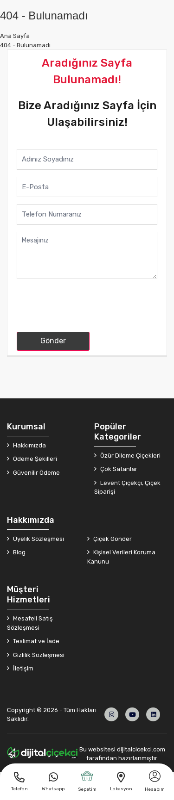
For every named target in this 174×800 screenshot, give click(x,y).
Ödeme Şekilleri (34, 458)
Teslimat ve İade (35, 641)
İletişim (22, 668)
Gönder (53, 340)
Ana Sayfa (15, 35)
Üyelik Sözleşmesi (38, 538)
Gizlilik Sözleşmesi (38, 654)
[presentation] (87, 307)
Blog (19, 552)
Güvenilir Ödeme (36, 472)
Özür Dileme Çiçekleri (130, 455)
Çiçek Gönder (112, 538)
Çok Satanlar (118, 468)
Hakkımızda (29, 445)
